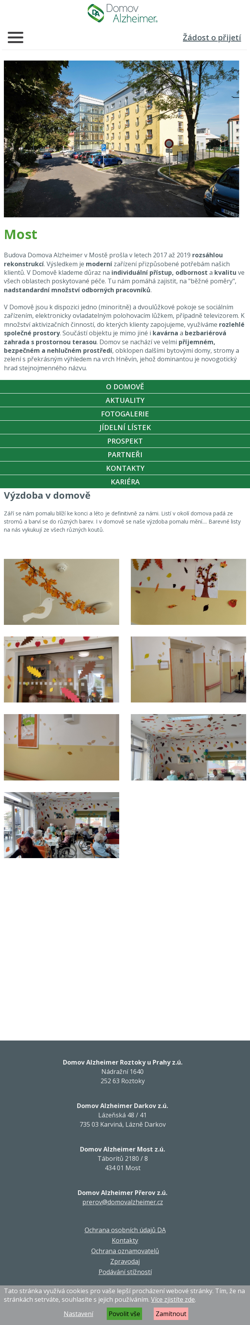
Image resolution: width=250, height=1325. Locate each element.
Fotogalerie (125, 413)
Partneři (125, 454)
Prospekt (125, 441)
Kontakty (125, 468)
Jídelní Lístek (125, 427)
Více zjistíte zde (173, 1299)
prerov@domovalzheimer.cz (122, 1202)
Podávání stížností (125, 1272)
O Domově (125, 386)
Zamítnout (171, 1313)
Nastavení (78, 1313)
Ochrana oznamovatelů (125, 1251)
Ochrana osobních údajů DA (125, 1230)
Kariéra (125, 481)
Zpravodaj (125, 1261)
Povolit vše (124, 1313)
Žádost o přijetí (212, 37)
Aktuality (125, 400)
